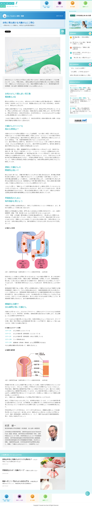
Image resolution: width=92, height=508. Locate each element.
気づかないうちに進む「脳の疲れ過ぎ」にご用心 (82, 43)
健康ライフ (85, 6)
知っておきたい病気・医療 (47, 6)
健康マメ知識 (59, 6)
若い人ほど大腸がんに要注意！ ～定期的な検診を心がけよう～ (80, 89)
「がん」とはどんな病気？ (77, 68)
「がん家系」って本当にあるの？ (79, 71)
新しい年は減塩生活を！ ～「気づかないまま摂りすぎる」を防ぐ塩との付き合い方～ (80, 109)
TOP (87, 494)
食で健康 (72, 6)
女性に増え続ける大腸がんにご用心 (80, 75)
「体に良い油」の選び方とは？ (82, 57)
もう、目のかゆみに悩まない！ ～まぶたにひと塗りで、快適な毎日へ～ (80, 99)
